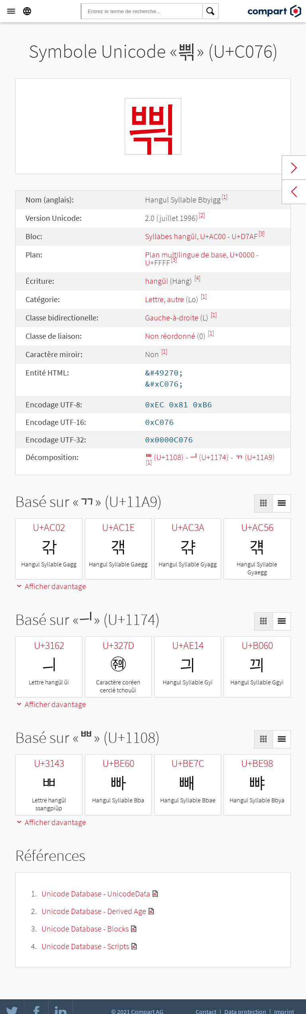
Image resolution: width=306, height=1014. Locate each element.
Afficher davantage (50, 586)
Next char (294, 168)
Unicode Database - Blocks (85, 928)
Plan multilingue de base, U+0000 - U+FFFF (202, 258)
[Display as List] (282, 503)
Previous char (294, 192)
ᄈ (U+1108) (164, 457)
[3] (262, 233)
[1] (225, 196)
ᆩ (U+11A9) (255, 457)
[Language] (27, 11)
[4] (197, 278)
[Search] (211, 11)
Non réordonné (170, 336)
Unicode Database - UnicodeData (95, 893)
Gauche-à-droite (171, 317)
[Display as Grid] (263, 503)
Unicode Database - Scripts (85, 946)
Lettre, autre (164, 299)
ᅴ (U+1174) (209, 457)
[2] (202, 215)
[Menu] (11, 11)
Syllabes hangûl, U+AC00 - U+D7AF (201, 236)
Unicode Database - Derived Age (93, 911)
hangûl (156, 281)
